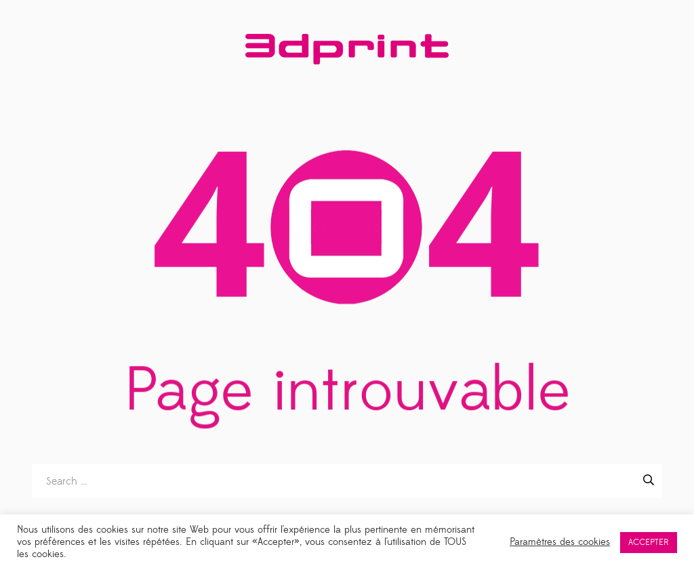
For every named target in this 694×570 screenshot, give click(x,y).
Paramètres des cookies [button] (560, 542)
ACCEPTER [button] (648, 542)
